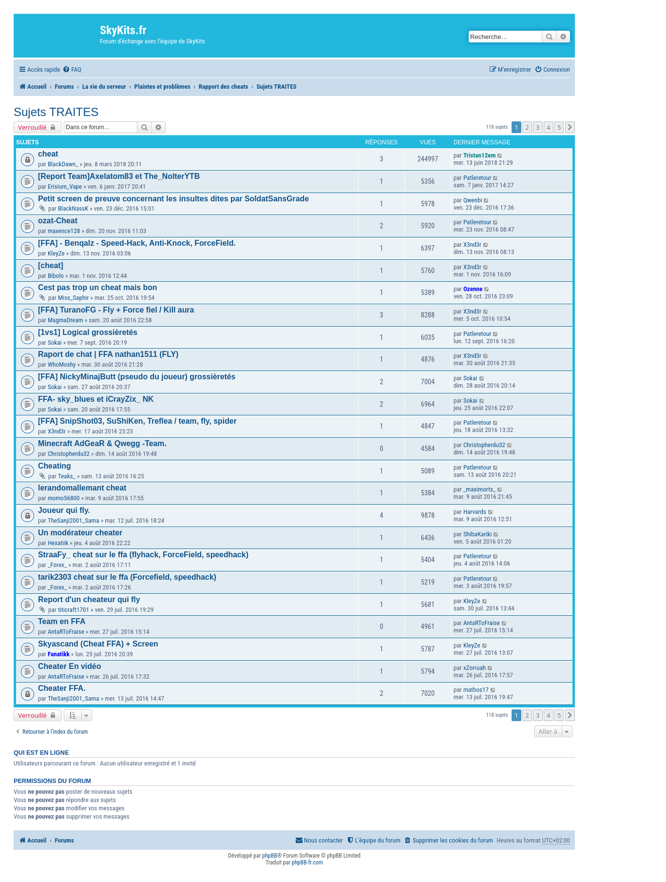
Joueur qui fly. (64, 510)
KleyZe (56, 253)
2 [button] (527, 127)
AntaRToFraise (66, 631)
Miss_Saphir (73, 297)
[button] (570, 127)
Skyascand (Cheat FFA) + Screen (98, 644)
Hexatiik (58, 543)
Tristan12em (479, 155)
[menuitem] (71, 69)
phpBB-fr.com (307, 862)
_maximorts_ (479, 489)
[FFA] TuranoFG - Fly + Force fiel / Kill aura (116, 310)
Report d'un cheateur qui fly (89, 599)
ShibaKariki (477, 534)
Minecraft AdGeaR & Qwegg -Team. (102, 443)
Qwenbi (472, 200)
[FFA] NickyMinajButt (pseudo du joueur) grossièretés (136, 376)
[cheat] (50, 265)
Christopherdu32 (69, 453)
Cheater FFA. (62, 688)
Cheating (54, 466)
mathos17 (476, 689)
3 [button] (537, 127)
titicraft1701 (73, 609)
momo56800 (64, 498)
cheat (48, 154)
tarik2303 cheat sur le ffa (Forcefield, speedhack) (127, 577)
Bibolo (56, 275)
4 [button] (548, 127)
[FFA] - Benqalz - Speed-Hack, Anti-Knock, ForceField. (137, 243)
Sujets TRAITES (56, 111)
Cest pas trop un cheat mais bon (97, 287)
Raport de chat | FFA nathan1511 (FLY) (108, 354)
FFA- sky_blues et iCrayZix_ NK (96, 399)
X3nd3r (472, 244)
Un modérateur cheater (80, 533)
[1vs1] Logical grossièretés (87, 332)
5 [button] (559, 127)
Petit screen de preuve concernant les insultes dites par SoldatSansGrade (173, 199)
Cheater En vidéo (69, 666)
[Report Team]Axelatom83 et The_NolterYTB (119, 176)
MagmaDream (65, 320)
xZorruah (474, 667)
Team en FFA (61, 621)
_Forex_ (57, 564)
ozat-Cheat (57, 220)
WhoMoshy (62, 364)
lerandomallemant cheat (82, 488)
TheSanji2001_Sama (73, 520)
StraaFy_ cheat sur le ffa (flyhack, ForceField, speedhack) (143, 554)
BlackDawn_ (63, 164)
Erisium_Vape (65, 186)
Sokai (55, 342)
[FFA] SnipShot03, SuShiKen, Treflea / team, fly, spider (137, 421)
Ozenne (472, 289)
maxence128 (64, 231)
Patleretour (477, 177)
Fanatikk (59, 654)
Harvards (474, 511)
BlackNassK (73, 208)
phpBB (269, 855)
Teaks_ (67, 476)
